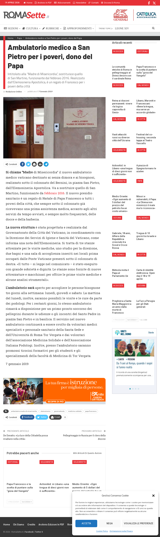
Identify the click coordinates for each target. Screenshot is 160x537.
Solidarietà (47, 462)
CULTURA (30, 28)
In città (141, 119)
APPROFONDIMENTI (77, 28)
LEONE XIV (122, 28)
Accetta (86, 523)
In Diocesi (118, 51)
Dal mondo (143, 85)
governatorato (59, 411)
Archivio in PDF (43, 2)
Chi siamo (18, 524)
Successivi (27, 502)
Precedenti (13, 502)
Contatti (94, 2)
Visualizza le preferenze (138, 523)
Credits (31, 524)
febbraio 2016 (54, 193)
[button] (153, 495)
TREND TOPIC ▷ (106, 28)
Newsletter (79, 2)
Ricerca (71, 524)
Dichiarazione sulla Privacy (121, 531)
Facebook (29, 532)
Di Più (104, 2)
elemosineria (45, 411)
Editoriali (13, 462)
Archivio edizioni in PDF (51, 524)
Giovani (117, 218)
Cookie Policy (102, 531)
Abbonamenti (62, 2)
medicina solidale (74, 411)
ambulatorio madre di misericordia (24, 411)
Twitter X (39, 532)
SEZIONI (11, 28)
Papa (140, 181)
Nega (110, 523)
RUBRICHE (50, 28)
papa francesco (90, 411)
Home (28, 2)
